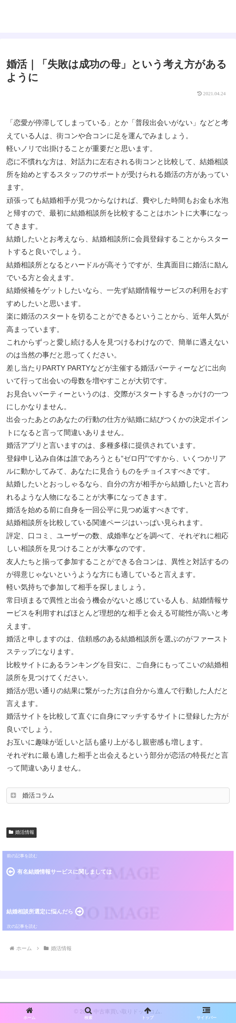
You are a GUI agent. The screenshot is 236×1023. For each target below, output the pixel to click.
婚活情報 (21, 832)
